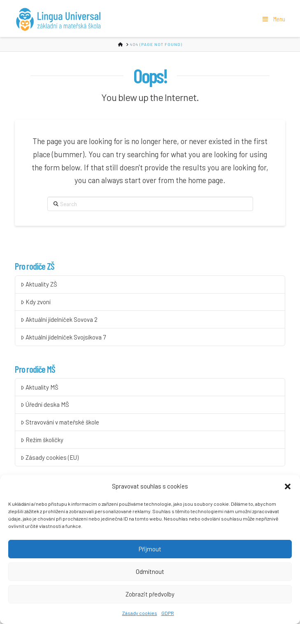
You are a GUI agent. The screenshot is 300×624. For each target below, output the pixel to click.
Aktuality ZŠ (39, 284)
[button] (288, 488)
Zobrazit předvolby (150, 595)
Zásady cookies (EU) (49, 457)
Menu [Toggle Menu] (273, 19)
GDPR (167, 614)
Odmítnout (150, 573)
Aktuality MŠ (39, 387)
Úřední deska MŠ (45, 404)
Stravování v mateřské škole (60, 422)
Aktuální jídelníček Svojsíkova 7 (63, 337)
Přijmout (150, 550)
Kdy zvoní (35, 302)
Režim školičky (42, 440)
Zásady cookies (139, 614)
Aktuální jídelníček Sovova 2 (59, 319)
